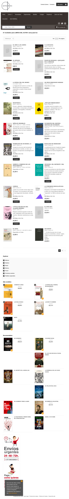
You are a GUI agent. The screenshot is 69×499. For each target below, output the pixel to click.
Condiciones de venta (18, 496)
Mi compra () (60, 27)
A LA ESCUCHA (48, 45)
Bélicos (7, 260)
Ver (53, 38)
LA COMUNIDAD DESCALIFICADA (53, 186)
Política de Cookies (43, 496)
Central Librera (44, 4)
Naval (6, 265)
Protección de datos (33, 496)
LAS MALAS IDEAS (18, 302)
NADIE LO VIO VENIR (50, 416)
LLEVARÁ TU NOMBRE (50, 302)
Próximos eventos (9, 273)
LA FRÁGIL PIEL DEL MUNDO (21, 82)
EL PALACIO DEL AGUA (50, 385)
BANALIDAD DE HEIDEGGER (52, 143)
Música (7, 268)
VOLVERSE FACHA (49, 338)
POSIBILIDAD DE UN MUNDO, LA (22, 143)
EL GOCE (15, 228)
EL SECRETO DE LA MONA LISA (21, 370)
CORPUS (15, 186)
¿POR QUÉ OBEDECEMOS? (52, 103)
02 (62, 250)
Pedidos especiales (10, 276)
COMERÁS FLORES (18, 284)
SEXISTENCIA (17, 103)
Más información (13, 493)
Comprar (16, 53)
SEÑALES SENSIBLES (19, 123)
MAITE (15, 317)
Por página (61, 38)
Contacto (52, 4)
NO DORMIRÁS (17, 338)
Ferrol (6, 270)
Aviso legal (26, 496)
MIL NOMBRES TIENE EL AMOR (21, 401)
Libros (10, 14)
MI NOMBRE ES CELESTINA (51, 401)
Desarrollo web (52, 496)
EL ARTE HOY (48, 206)
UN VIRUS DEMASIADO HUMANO (53, 82)
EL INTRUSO (16, 60)
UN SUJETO (47, 228)
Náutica (7, 263)
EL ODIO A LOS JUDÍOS (19, 45)
